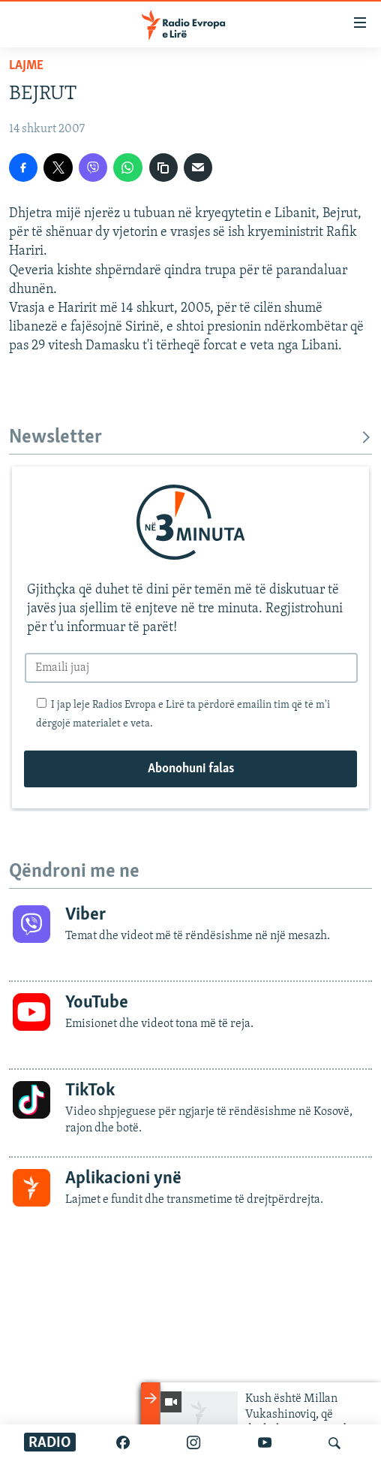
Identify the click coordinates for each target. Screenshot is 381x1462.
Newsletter (190, 437)
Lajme (26, 66)
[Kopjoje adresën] (163, 167)
